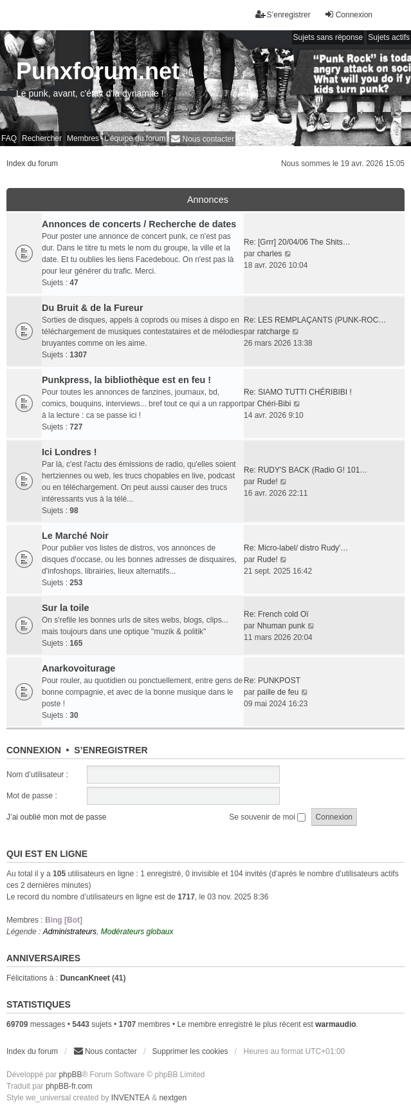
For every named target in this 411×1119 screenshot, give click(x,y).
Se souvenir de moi (267, 817)
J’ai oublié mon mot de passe (56, 817)
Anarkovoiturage (78, 668)
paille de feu (278, 692)
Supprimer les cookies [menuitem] (190, 1051)
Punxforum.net (97, 71)
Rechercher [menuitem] (42, 138)
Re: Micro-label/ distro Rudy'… (296, 547)
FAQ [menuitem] (9, 138)
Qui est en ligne (46, 854)
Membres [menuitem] (83, 138)
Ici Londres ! (69, 452)
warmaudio (335, 1024)
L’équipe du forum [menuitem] (134, 138)
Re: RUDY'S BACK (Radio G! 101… (305, 470)
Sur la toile (65, 608)
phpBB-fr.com (69, 1086)
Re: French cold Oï (276, 614)
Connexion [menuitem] (348, 14)
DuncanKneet (84, 978)
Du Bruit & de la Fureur (92, 308)
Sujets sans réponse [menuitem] (328, 37)
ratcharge (273, 331)
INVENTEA (130, 1097)
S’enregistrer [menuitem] (283, 14)
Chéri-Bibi (274, 403)
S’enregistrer (110, 750)
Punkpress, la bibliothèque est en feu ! (126, 380)
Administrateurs (69, 931)
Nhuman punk (281, 625)
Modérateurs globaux (137, 931)
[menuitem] (202, 138)
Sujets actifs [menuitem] (389, 37)
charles (269, 253)
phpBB (70, 1074)
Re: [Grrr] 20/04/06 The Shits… (297, 242)
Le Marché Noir (75, 536)
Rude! (267, 481)
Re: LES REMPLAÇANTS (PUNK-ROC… (315, 319)
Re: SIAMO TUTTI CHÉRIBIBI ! (298, 392)
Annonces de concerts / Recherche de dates (139, 224)
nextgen (173, 1097)
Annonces (207, 199)
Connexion (33, 750)
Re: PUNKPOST (272, 680)
